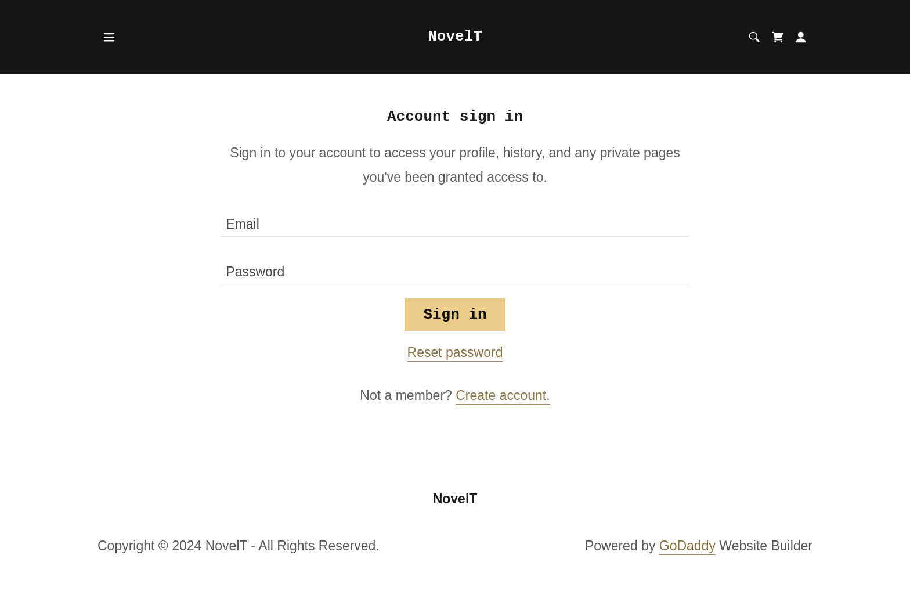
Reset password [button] (455, 352)
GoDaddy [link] (687, 545)
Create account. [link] (503, 395)
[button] (109, 37)
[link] (455, 36)
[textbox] (454, 220)
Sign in (454, 314)
